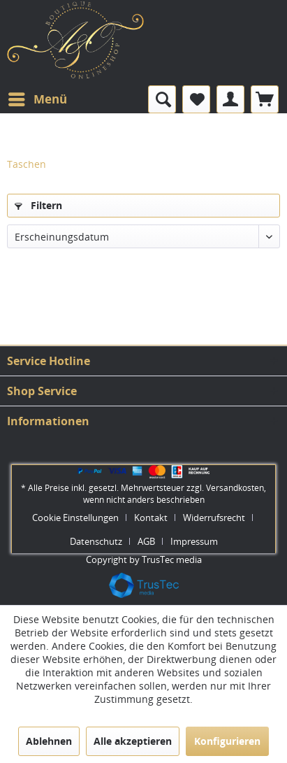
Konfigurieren (227, 741)
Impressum (194, 541)
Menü (37, 97)
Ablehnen (49, 741)
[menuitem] (37, 99)
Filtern (38, 205)
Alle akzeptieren (133, 741)
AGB (146, 541)
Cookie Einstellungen (75, 517)
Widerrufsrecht (214, 517)
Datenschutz (96, 541)
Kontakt (151, 517)
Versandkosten (235, 488)
